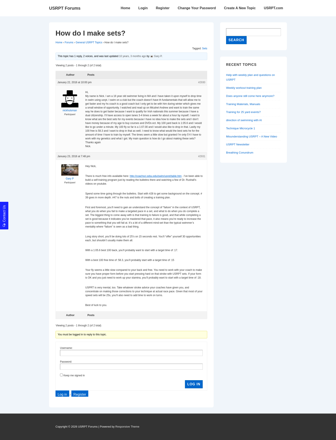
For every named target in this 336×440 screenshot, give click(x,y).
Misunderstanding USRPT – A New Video (251, 136)
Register (163, 8)
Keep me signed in (74, 375)
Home (125, 8)
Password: (66, 361)
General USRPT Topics (89, 42)
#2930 (201, 82)
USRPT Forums (65, 8)
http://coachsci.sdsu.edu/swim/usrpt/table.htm (156, 176)
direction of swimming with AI (244, 120)
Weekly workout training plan (244, 87)
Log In (193, 384)
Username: (66, 348)
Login (143, 8)
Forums (69, 42)
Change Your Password (197, 8)
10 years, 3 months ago (132, 56)
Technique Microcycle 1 (240, 128)
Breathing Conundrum (239, 152)
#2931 (201, 156)
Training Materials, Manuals (243, 104)
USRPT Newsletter (237, 144)
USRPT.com (273, 8)
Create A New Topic (240, 8)
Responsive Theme (127, 426)
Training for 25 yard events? (243, 112)
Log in (62, 394)
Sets (204, 48)
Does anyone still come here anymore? (250, 96)
